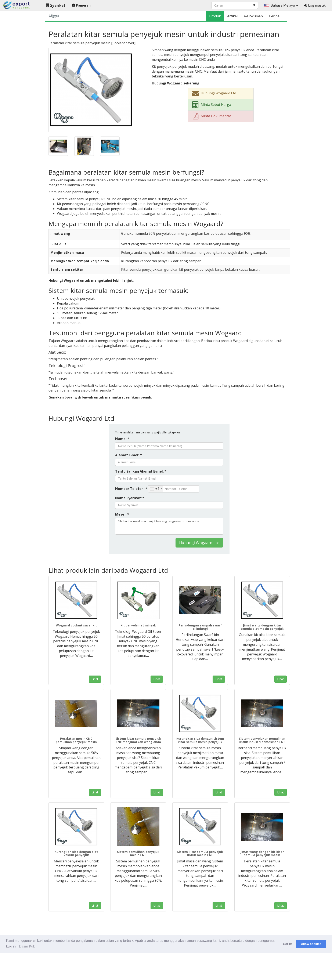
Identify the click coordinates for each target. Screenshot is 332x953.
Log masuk (315, 5)
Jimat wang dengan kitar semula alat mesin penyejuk (262, 626)
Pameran (81, 5)
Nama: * (122, 438)
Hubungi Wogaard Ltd (199, 542)
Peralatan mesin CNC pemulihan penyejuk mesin (76, 740)
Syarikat (55, 5)
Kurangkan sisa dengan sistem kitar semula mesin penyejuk (200, 740)
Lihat (94, 679)
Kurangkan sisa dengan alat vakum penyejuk (76, 853)
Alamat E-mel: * (128, 455)
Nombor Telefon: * (131, 488)
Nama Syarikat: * (129, 498)
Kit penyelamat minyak (138, 625)
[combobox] (155, 488)
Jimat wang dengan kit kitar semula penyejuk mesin (262, 853)
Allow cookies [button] (311, 944)
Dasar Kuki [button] (27, 946)
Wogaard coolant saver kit (76, 625)
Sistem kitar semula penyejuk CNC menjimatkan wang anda (138, 740)
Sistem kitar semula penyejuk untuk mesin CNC (200, 853)
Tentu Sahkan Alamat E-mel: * (140, 471)
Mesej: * (122, 514)
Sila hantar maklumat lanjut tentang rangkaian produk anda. (169, 526)
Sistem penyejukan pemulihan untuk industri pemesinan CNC (262, 740)
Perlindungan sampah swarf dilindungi (200, 626)
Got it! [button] (287, 944)
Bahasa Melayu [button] (281, 5)
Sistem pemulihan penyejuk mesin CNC (138, 853)
